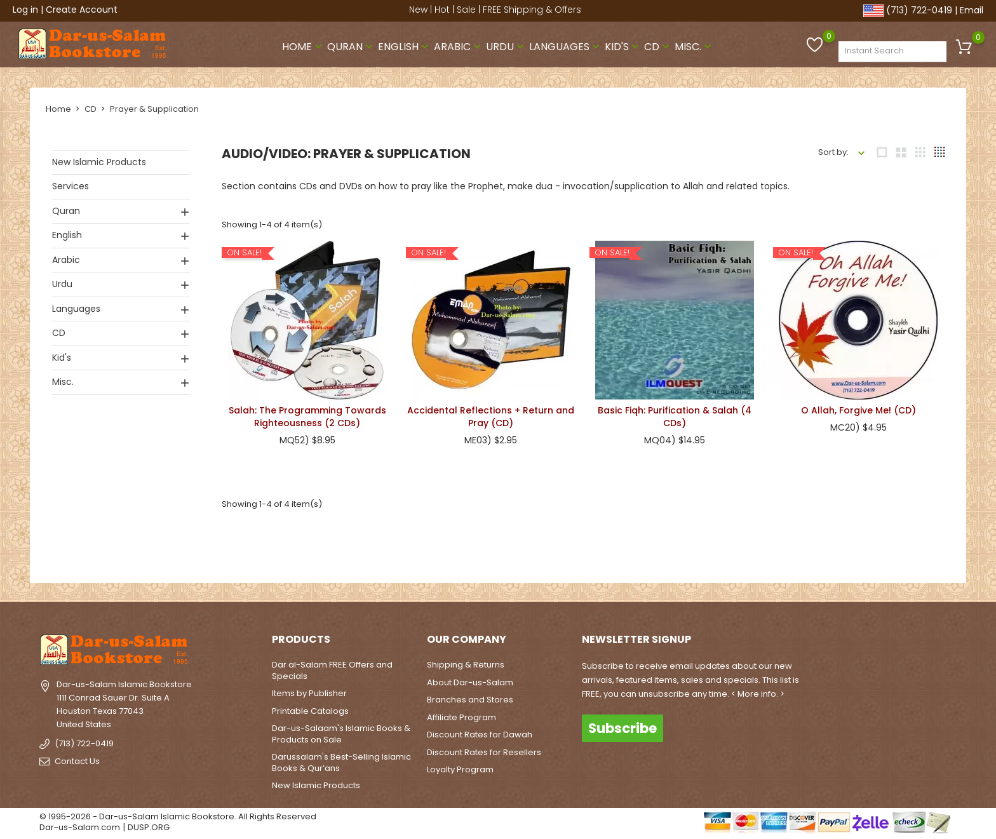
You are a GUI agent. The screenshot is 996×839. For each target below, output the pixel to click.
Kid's (623, 46)
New (418, 9)
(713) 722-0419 (919, 10)
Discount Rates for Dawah (479, 734)
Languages (565, 46)
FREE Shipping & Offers (532, 9)
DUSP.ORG (149, 827)
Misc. (694, 46)
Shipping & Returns (465, 665)
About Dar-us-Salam (470, 682)
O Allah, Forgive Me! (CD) (858, 410)
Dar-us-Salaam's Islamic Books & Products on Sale (341, 734)
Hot (442, 9)
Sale (466, 9)
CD (658, 46)
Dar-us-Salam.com (79, 827)
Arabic (458, 46)
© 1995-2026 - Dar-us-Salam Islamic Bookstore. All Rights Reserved (177, 816)
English (404, 46)
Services (70, 186)
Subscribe (622, 727)
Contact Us (77, 761)
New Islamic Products (99, 162)
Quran (351, 46)
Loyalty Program (460, 769)
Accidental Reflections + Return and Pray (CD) (490, 416)
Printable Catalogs (310, 710)
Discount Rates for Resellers (484, 752)
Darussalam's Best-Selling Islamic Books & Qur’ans (341, 762)
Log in (25, 9)
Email (971, 10)
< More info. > (757, 694)
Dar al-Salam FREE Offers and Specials (332, 670)
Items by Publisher (309, 693)
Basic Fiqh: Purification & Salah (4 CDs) (674, 416)
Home (303, 46)
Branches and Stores (470, 700)
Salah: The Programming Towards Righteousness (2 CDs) (307, 416)
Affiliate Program (461, 717)
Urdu (506, 46)
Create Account (82, 9)
